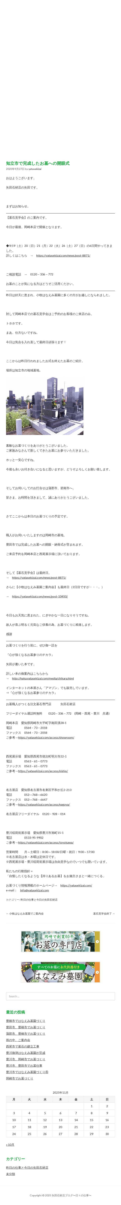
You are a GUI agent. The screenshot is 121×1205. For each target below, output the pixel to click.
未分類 (10, 1174)
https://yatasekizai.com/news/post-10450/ (40, 596)
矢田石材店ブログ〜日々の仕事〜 (60, 76)
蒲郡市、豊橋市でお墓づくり (25, 1033)
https (63, 885)
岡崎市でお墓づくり (19, 1078)
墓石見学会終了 (104, 913)
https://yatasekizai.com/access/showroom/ (46, 737)
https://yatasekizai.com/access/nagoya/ (44, 804)
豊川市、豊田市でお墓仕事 (24, 1065)
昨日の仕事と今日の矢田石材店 (39, 899)
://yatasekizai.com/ (79, 885)
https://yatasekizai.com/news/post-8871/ (63, 255)
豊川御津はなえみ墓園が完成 (25, 1052)
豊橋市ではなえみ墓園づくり (25, 1021)
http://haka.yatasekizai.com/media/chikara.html (43, 678)
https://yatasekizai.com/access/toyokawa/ (46, 842)
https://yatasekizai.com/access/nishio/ (43, 771)
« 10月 (10, 1144)
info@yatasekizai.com (34, 890)
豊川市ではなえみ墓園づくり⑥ (27, 1072)
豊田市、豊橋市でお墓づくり (25, 1027)
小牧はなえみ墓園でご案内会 (25, 913)
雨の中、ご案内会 (18, 1040)
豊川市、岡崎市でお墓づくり (25, 1059)
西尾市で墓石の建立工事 (22, 1046)
